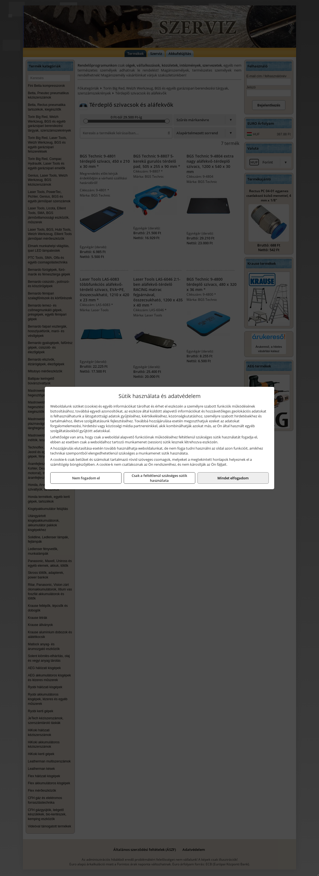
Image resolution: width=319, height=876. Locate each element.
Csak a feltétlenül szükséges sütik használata (159, 478)
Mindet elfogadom (233, 478)
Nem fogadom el (86, 478)
